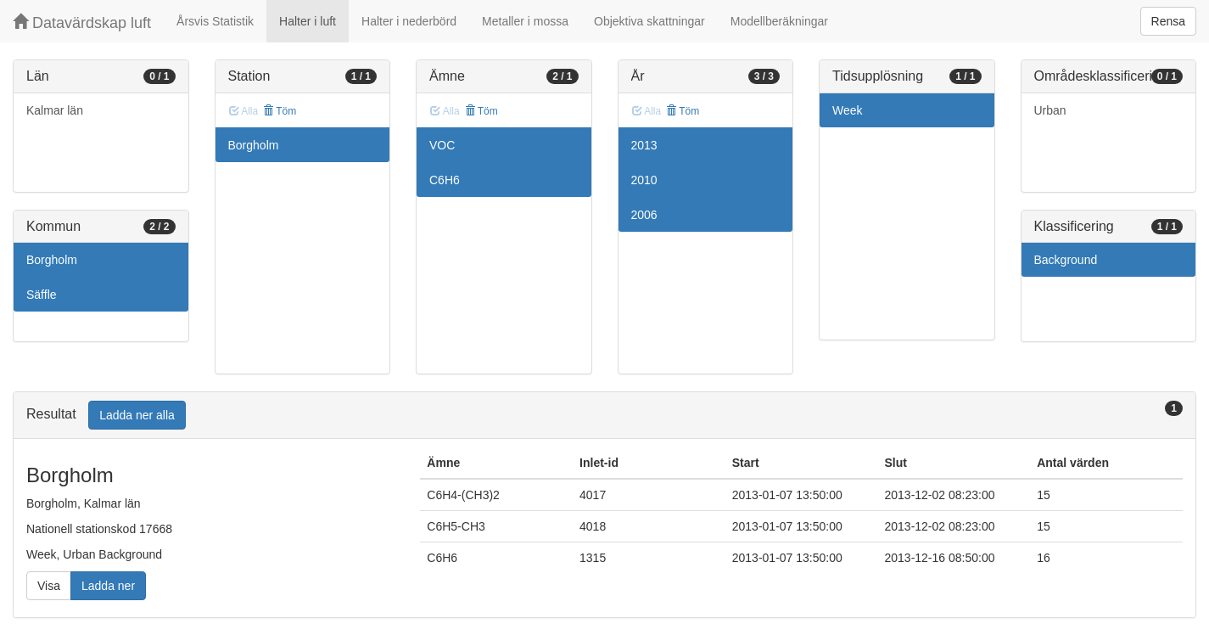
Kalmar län (54, 110)
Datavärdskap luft (82, 22)
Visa (48, 586)
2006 (644, 215)
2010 (644, 180)
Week (847, 110)
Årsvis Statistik (215, 21)
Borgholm (51, 260)
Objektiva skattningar (649, 21)
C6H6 (444, 180)
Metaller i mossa (525, 21)
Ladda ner (108, 586)
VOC (442, 145)
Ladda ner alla (137, 415)
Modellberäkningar (779, 21)
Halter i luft (307, 21)
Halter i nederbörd (408, 21)
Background (1066, 260)
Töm (279, 111)
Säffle (41, 294)
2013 (644, 145)
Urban (1050, 110)
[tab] (604, 415)
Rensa (1168, 21)
